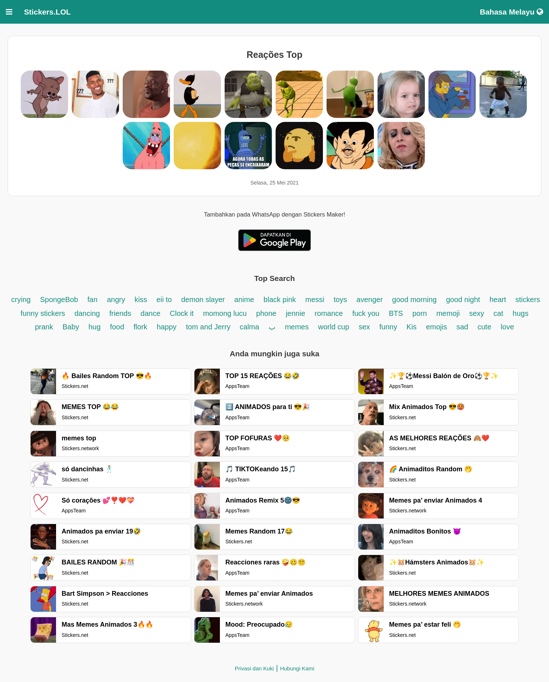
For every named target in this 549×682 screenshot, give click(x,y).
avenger (369, 300)
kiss (140, 300)
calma (249, 327)
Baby (72, 327)
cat (498, 313)
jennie (295, 313)
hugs (520, 313)
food (117, 327)
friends (120, 313)
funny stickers (44, 313)
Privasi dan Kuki (254, 668)
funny (389, 327)
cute (484, 327)
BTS (396, 313)
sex (364, 327)
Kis (412, 327)
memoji (447, 313)
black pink (280, 300)
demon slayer (203, 300)
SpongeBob (60, 300)
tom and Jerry (209, 327)
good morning (414, 300)
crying (21, 300)
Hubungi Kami (297, 668)
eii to (164, 300)
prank (44, 327)
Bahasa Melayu (511, 12)
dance (151, 313)
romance (329, 313)
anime (244, 300)
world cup (333, 327)
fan (92, 300)
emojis (436, 327)
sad (462, 327)
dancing (87, 313)
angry (116, 300)
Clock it (182, 313)
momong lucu (225, 313)
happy (167, 327)
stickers (528, 300)
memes (297, 327)
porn (419, 313)
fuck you (365, 313)
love (507, 327)
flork (140, 327)
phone (266, 313)
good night (463, 300)
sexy (476, 313)
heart (497, 300)
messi (314, 300)
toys (340, 300)
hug (94, 327)
